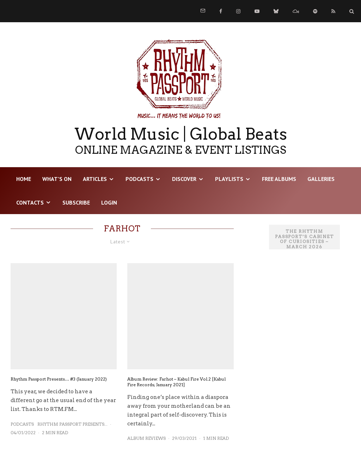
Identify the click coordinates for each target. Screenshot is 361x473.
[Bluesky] (276, 11)
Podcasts (139, 178)
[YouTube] (257, 11)
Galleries (321, 178)
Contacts (30, 202)
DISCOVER (184, 178)
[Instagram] (238, 11)
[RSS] (333, 11)
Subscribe (76, 202)
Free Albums (279, 178)
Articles (95, 178)
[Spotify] (315, 11)
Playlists (229, 178)
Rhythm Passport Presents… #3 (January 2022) (59, 379)
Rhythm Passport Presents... (72, 424)
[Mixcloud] (296, 11)
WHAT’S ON (57, 178)
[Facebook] (220, 11)
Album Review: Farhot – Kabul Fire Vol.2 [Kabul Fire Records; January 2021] (176, 381)
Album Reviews (146, 438)
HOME (23, 178)
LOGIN (109, 202)
